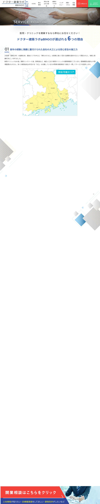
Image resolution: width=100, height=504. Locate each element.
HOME (34, 4)
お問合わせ (82, 3)
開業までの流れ (54, 4)
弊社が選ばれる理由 (46, 4)
